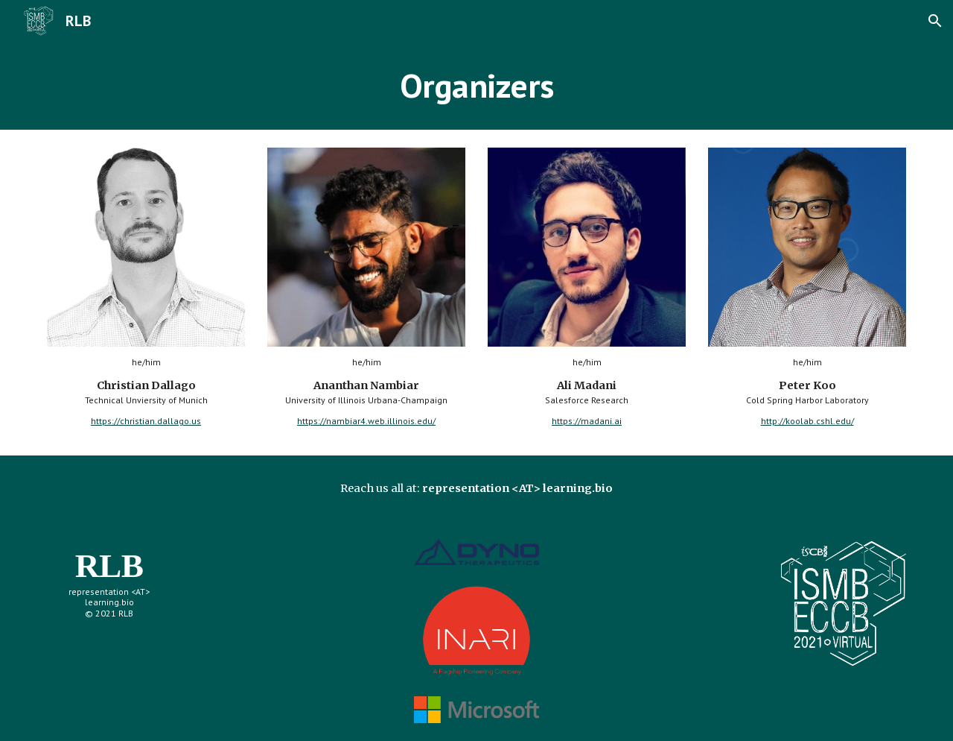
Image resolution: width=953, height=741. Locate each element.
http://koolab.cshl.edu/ (807, 420)
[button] (935, 21)
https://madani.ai (587, 420)
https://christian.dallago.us (146, 420)
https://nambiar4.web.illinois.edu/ (366, 420)
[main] (476, 86)
